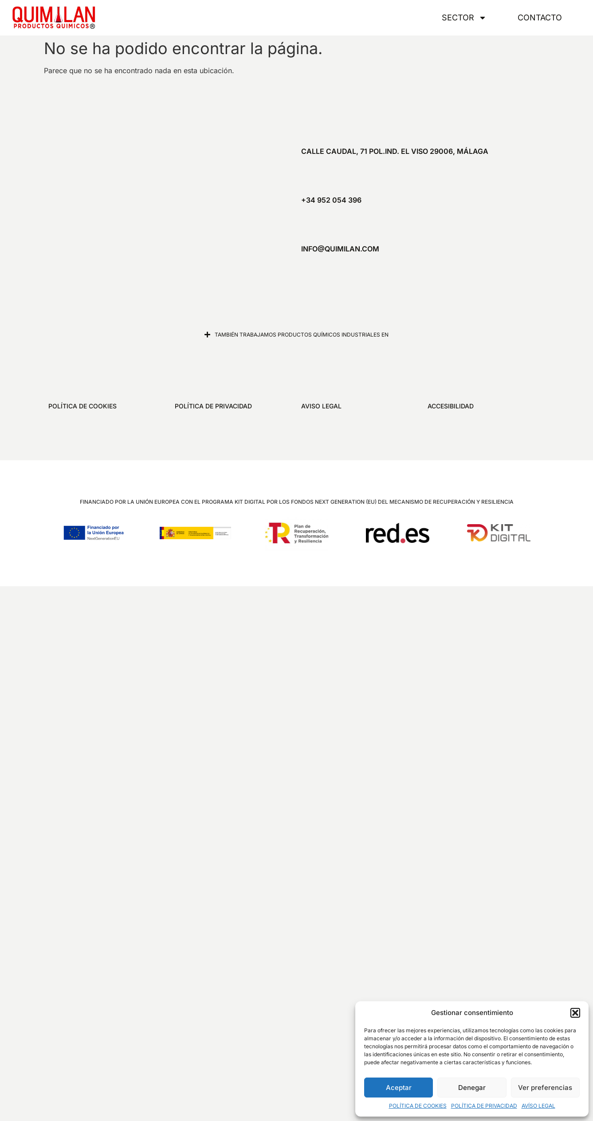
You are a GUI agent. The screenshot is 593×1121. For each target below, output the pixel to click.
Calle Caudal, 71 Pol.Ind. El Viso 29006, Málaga (394, 151)
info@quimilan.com (340, 248)
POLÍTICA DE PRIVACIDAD (484, 1105)
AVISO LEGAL (321, 406)
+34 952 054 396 (331, 200)
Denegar (472, 1087)
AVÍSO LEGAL (538, 1105)
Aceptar (399, 1087)
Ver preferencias (545, 1087)
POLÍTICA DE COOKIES (418, 1105)
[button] (575, 1012)
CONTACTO (540, 17)
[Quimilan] (157, 200)
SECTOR (464, 17)
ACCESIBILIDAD (451, 406)
